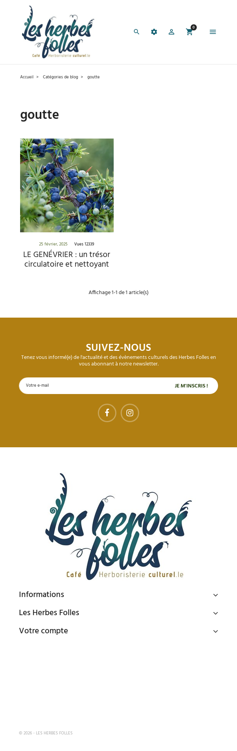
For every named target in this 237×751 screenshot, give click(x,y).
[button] (171, 33)
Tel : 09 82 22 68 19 (58, 708)
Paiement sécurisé (60, 648)
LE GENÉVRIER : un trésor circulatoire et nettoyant (66, 260)
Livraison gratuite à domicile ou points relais (98, 678)
